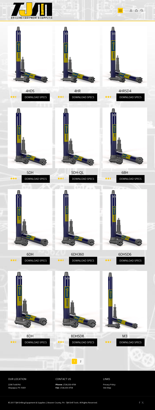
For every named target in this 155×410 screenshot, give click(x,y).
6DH (30, 254)
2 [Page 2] (80, 361)
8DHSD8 (77, 336)
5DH (30, 172)
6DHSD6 (124, 254)
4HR (77, 90)
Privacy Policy (109, 384)
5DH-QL (77, 172)
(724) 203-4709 (69, 384)
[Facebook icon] (139, 402)
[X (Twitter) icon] (143, 402)
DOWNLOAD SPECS (36, 97)
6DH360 (77, 254)
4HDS (30, 90)
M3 (124, 336)
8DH (30, 336)
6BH (125, 172)
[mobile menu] (120, 10)
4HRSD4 (125, 90)
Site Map (107, 387)
